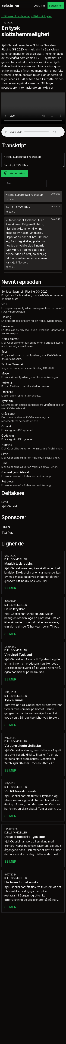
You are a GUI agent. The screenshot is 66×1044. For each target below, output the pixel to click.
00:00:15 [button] (55, 206)
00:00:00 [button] (55, 194)
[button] (33, 197)
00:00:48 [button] (55, 219)
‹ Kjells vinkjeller (41, 16)
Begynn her (55, 5)
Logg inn (39, 5)
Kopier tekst (14, 173)
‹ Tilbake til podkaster (15, 16)
